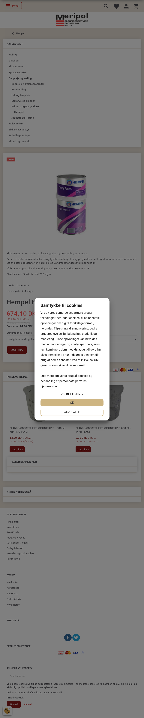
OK (72, 402)
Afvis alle (72, 412)
